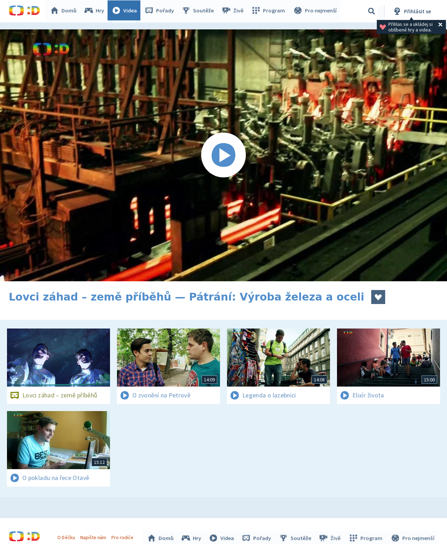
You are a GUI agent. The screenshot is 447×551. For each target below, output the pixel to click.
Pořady (161, 11)
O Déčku (67, 536)
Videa (126, 11)
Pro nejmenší (315, 11)
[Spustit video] (223, 155)
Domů (65, 11)
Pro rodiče (123, 536)
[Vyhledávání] (371, 11)
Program (269, 11)
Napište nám (94, 536)
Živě (234, 11)
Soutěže (199, 11)
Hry (96, 11)
